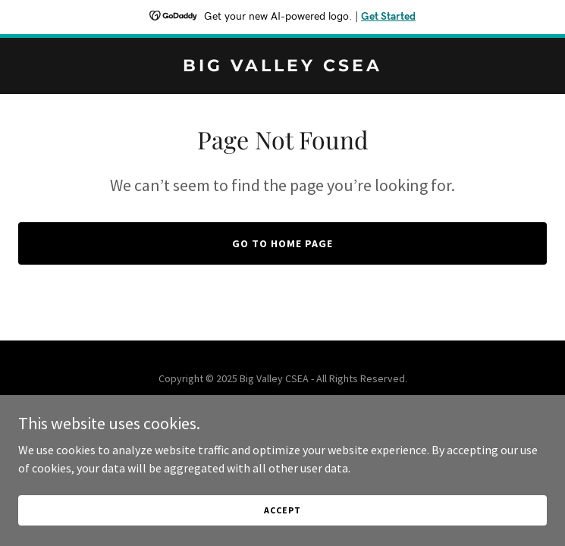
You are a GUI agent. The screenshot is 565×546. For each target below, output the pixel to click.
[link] (282, 66)
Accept (282, 510)
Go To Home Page (282, 243)
